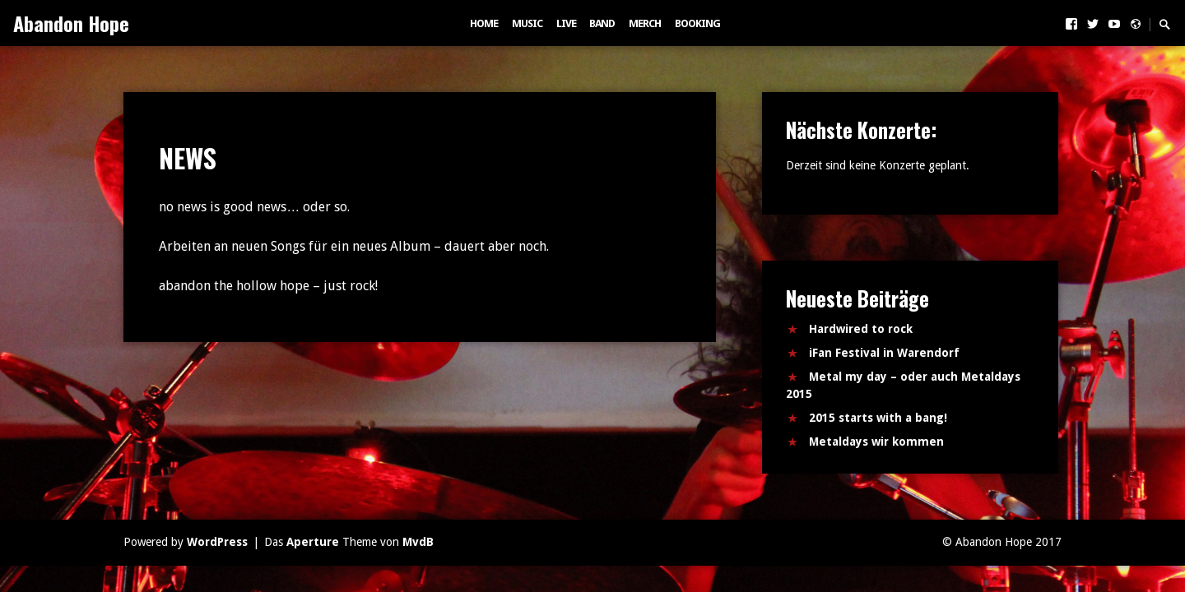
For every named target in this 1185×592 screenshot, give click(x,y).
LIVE (566, 23)
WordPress (217, 541)
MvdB (418, 541)
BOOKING (697, 23)
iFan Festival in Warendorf (884, 352)
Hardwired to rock (861, 328)
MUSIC (527, 23)
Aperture (312, 541)
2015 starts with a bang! (878, 417)
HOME (484, 23)
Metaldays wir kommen (876, 441)
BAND (602, 23)
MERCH (645, 23)
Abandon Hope (71, 23)
